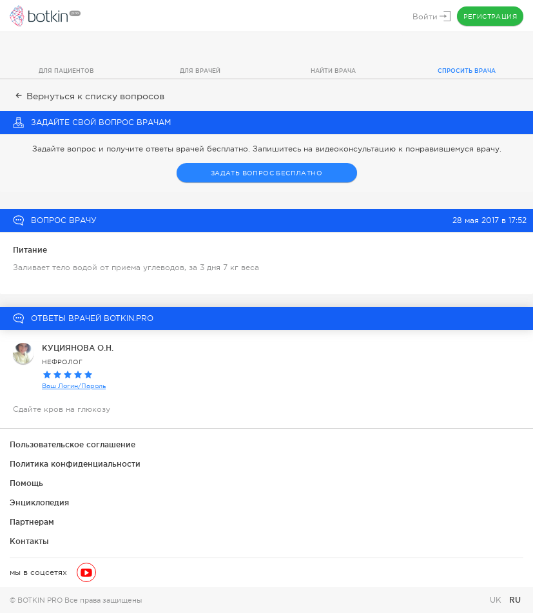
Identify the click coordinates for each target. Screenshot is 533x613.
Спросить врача (467, 71)
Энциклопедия (39, 502)
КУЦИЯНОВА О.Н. (77, 348)
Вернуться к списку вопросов (88, 96)
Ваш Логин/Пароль (74, 385)
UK (497, 600)
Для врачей (200, 71)
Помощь (26, 483)
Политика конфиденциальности (75, 464)
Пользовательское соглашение (72, 444)
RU (515, 600)
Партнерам (32, 522)
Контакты (29, 541)
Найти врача (333, 71)
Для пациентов (66, 71)
